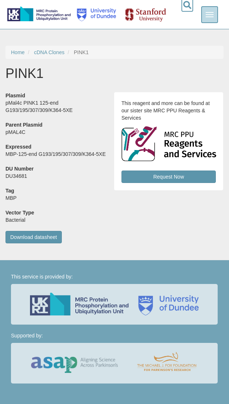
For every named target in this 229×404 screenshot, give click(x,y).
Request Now (168, 177)
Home (18, 52)
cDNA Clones (49, 52)
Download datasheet (33, 237)
